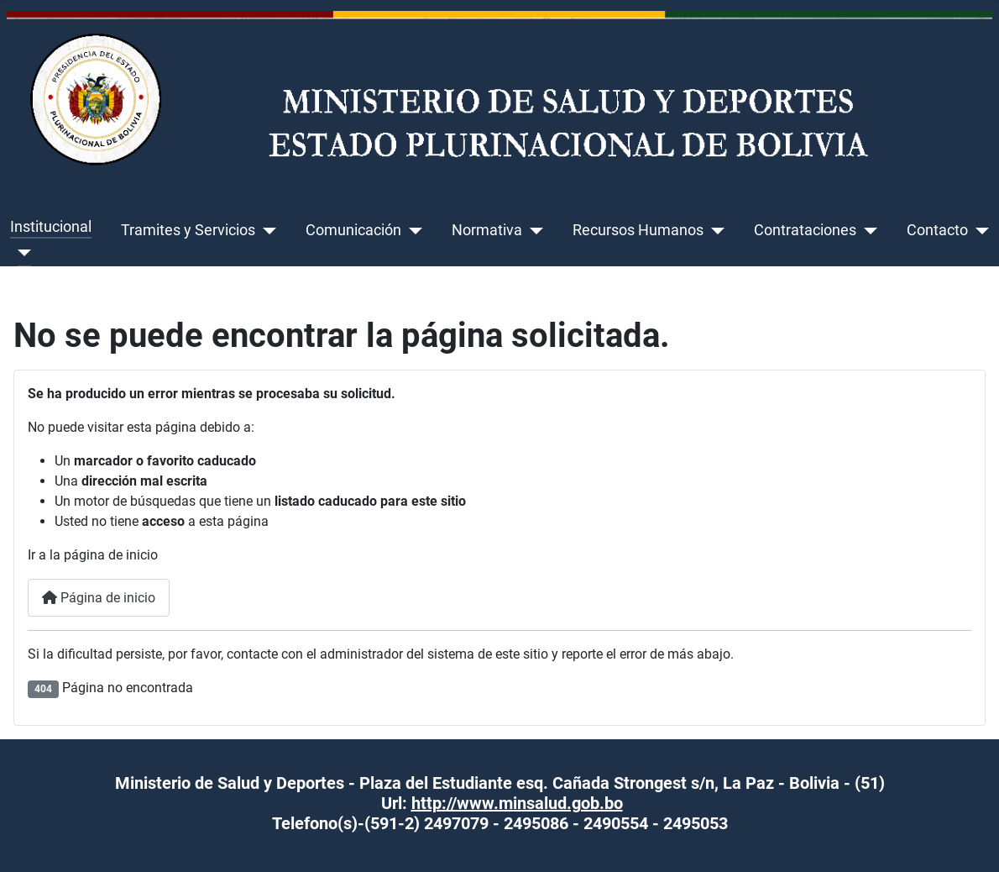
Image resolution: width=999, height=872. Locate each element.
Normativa (487, 230)
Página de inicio (98, 598)
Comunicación (353, 230)
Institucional (51, 226)
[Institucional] (20, 253)
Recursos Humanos (638, 230)
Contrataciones (805, 230)
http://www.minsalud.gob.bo (517, 803)
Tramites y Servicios (188, 230)
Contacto (937, 230)
